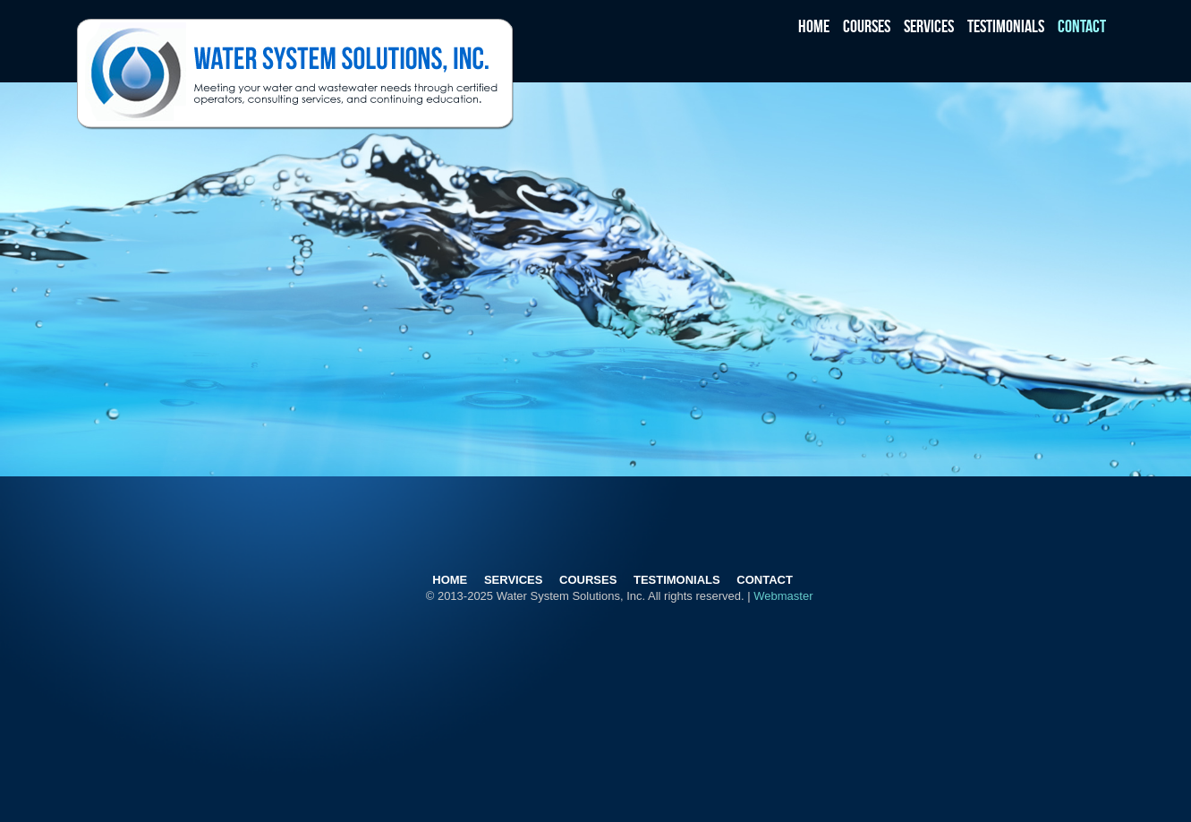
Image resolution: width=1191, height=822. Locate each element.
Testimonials (1005, 25)
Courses (866, 25)
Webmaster (782, 596)
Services (929, 25)
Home (813, 25)
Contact (1082, 25)
